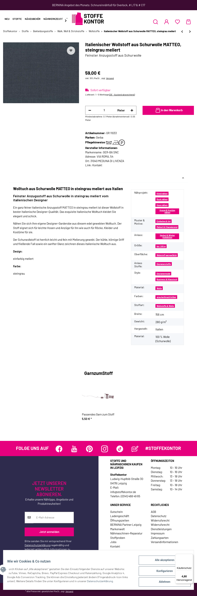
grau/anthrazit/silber (166, 297)
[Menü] (191, 556)
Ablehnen (162, 582)
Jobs (113, 542)
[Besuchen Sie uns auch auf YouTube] (74, 449)
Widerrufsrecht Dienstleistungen (161, 527)
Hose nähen (162, 205)
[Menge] (104, 110)
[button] (155, 21)
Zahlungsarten (160, 537)
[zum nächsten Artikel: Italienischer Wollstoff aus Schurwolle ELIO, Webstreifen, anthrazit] (190, 31)
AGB (153, 511)
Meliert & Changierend (167, 227)
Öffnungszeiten (119, 520)
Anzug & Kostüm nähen (167, 211)
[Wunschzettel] (177, 21)
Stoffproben (117, 537)
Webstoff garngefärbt (167, 255)
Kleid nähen (162, 193)
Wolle (159, 288)
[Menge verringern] (89, 110)
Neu (7, 18)
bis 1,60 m (161, 246)
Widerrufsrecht (160, 520)
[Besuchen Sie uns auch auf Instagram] (104, 449)
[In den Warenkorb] (168, 110)
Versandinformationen (164, 542)
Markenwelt (117, 529)
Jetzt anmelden (49, 532)
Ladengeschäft (119, 516)
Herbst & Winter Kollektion (167, 236)
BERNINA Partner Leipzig (125, 524)
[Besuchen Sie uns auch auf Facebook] (59, 449)
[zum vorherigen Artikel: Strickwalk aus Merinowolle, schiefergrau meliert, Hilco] (182, 31)
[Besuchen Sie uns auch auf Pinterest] (89, 449)
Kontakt (97, 165)
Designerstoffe (164, 264)
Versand (110, 78)
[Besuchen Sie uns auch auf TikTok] (120, 449)
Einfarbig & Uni (164, 221)
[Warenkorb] (188, 21)
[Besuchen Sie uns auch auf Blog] (135, 449)
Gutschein (116, 511)
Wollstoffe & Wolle (165, 306)
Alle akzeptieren (162, 562)
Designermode (163, 273)
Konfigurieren (162, 572)
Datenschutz (158, 516)
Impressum (157, 533)
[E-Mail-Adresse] (53, 517)
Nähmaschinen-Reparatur (126, 533)
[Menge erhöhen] (132, 110)
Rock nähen (162, 199)
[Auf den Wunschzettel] (71, 50)
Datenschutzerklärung (37, 545)
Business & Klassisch (167, 279)
